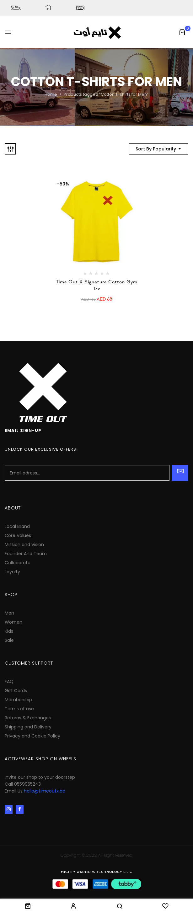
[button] (182, 32)
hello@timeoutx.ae (44, 791)
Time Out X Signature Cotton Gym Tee (96, 285)
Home (51, 94)
